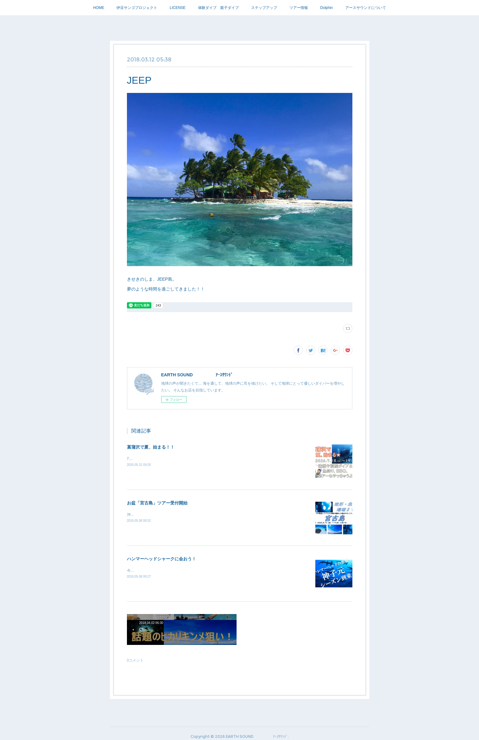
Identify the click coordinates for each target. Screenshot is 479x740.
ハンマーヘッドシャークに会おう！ (161, 558)
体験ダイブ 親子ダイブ (218, 8)
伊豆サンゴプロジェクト (136, 8)
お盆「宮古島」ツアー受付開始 (157, 502)
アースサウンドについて (365, 8)
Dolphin (326, 8)
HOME (98, 8)
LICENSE (177, 8)
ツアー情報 (298, 8)
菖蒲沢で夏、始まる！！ (150, 447)
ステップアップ (264, 8)
